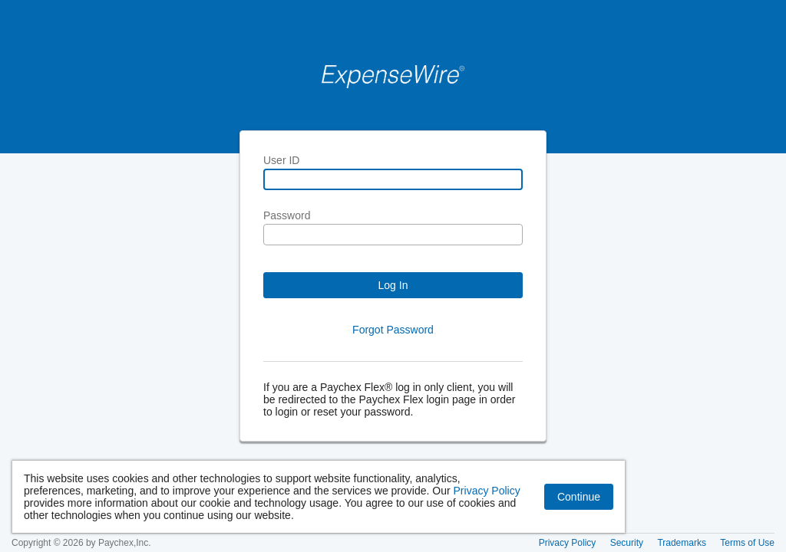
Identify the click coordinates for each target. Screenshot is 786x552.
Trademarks (681, 542)
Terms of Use (747, 542)
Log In (393, 285)
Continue (578, 501)
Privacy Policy (487, 494)
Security (626, 542)
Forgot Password (393, 330)
